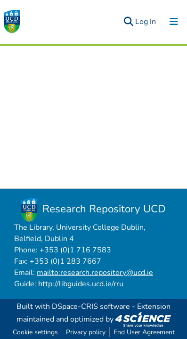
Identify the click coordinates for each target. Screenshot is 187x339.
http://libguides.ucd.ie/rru (80, 284)
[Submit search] (128, 21)
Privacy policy (86, 332)
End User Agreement (144, 332)
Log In (146, 21)
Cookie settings (35, 332)
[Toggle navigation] (174, 21)
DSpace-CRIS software (91, 306)
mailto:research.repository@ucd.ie (95, 272)
